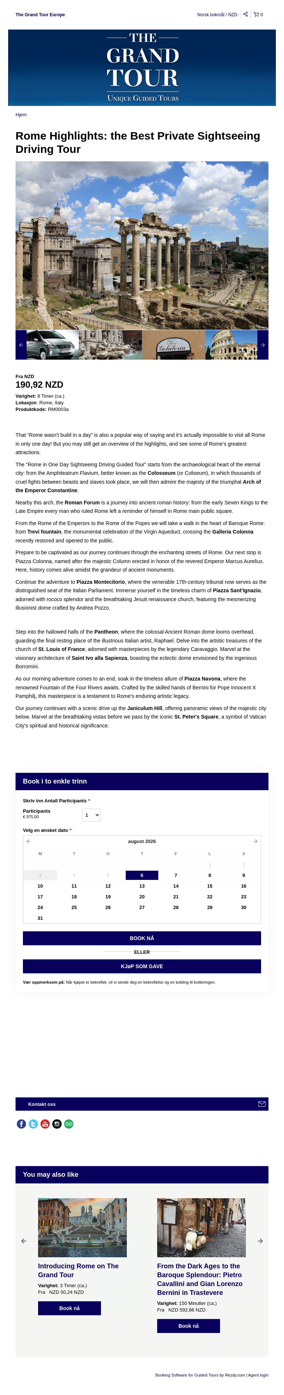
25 (74, 907)
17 (40, 896)
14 (175, 886)
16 (243, 886)
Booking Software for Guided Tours (187, 1375)
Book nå (69, 1308)
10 (40, 886)
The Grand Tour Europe (40, 14)
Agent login (258, 1375)
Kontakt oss (41, 1104)
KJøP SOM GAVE (142, 966)
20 (142, 896)
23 (243, 896)
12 (108, 886)
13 (142, 886)
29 (209, 907)
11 (74, 886)
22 (209, 896)
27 (142, 907)
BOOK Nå (142, 938)
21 (175, 896)
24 (40, 907)
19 (108, 896)
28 (175, 907)
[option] (47, 345)
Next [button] (260, 1240)
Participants (52, 814)
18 (74, 896)
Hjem (21, 114)
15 (209, 886)
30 (243, 907)
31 (40, 918)
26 (108, 907)
